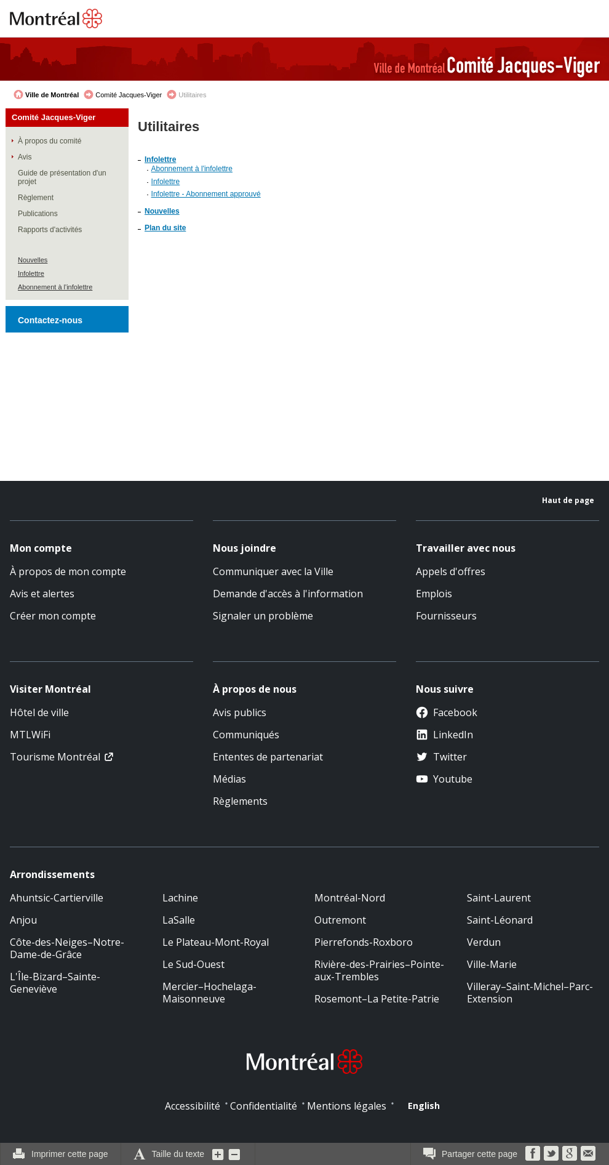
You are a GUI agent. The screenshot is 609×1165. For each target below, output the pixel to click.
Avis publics (239, 712)
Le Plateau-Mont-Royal (215, 942)
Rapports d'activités (50, 229)
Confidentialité (263, 1106)
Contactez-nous (50, 320)
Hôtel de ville (39, 712)
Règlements (240, 801)
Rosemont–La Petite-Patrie (376, 999)
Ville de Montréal (52, 95)
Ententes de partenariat (268, 757)
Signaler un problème (263, 616)
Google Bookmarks (569, 1153)
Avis (24, 157)
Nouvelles (32, 260)
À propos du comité (49, 141)
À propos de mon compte (68, 571)
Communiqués (246, 734)
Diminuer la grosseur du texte (234, 1154)
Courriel (588, 1153)
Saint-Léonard (500, 920)
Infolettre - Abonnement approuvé (206, 194)
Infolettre (31, 273)
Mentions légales (346, 1106)
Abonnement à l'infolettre (55, 287)
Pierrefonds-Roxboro (363, 942)
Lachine (180, 898)
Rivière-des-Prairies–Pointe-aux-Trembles (379, 970)
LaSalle (178, 920)
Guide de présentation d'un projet (62, 177)
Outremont (340, 920)
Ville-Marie (492, 964)
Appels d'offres (450, 571)
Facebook (446, 712)
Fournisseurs (446, 616)
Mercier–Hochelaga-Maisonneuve (209, 993)
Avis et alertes (42, 593)
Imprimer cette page (69, 1154)
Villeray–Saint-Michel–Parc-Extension (530, 993)
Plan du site (165, 228)
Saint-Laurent (499, 898)
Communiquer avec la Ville (273, 571)
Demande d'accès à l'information (288, 593)
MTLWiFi (30, 734)
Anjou (23, 920)
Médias (229, 779)
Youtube (444, 779)
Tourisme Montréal (55, 757)
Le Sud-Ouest (193, 964)
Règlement (36, 197)
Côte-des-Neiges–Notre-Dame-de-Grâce (67, 948)
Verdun (484, 942)
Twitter (441, 757)
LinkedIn (444, 734)
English (424, 1105)
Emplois (434, 593)
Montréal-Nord (349, 898)
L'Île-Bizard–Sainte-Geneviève (55, 983)
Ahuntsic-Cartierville (56, 898)
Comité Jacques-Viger (128, 95)
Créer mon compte (53, 616)
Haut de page (568, 500)
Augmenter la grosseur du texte (218, 1154)
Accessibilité (192, 1106)
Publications (38, 213)
